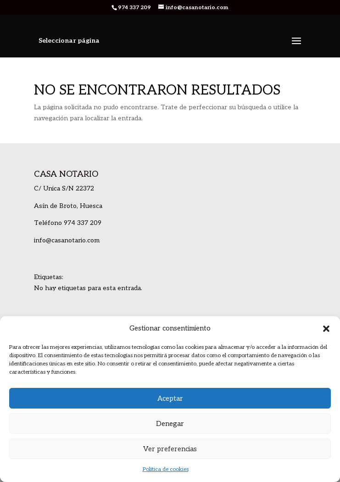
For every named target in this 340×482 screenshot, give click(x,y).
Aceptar (170, 398)
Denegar (170, 424)
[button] (326, 328)
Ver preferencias (170, 449)
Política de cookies (166, 469)
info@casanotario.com (67, 240)
